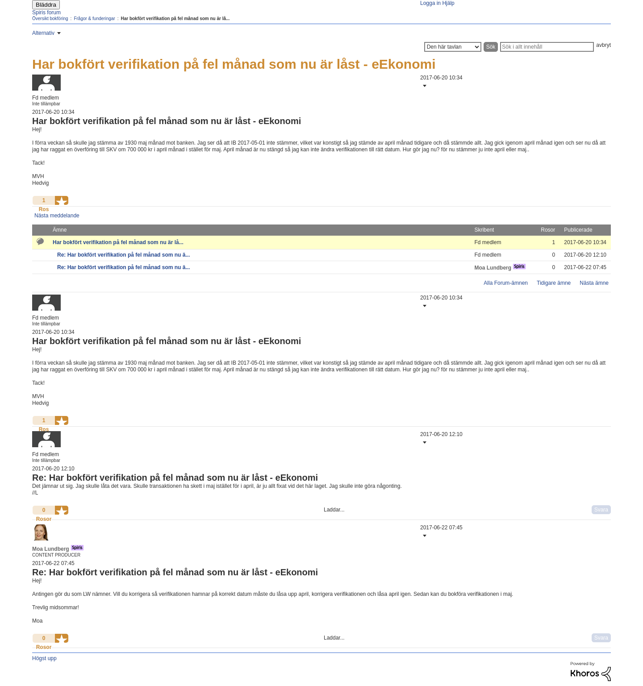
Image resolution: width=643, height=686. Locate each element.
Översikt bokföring (50, 18)
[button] (423, 86)
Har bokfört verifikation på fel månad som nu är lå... (118, 242)
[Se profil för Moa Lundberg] (492, 268)
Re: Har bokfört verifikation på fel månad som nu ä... (123, 255)
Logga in (430, 3)
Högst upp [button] (44, 658)
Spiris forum (46, 12)
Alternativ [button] (43, 33)
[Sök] (547, 47)
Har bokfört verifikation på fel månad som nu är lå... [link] (175, 18)
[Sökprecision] (452, 47)
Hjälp (448, 3)
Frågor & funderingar (94, 18)
